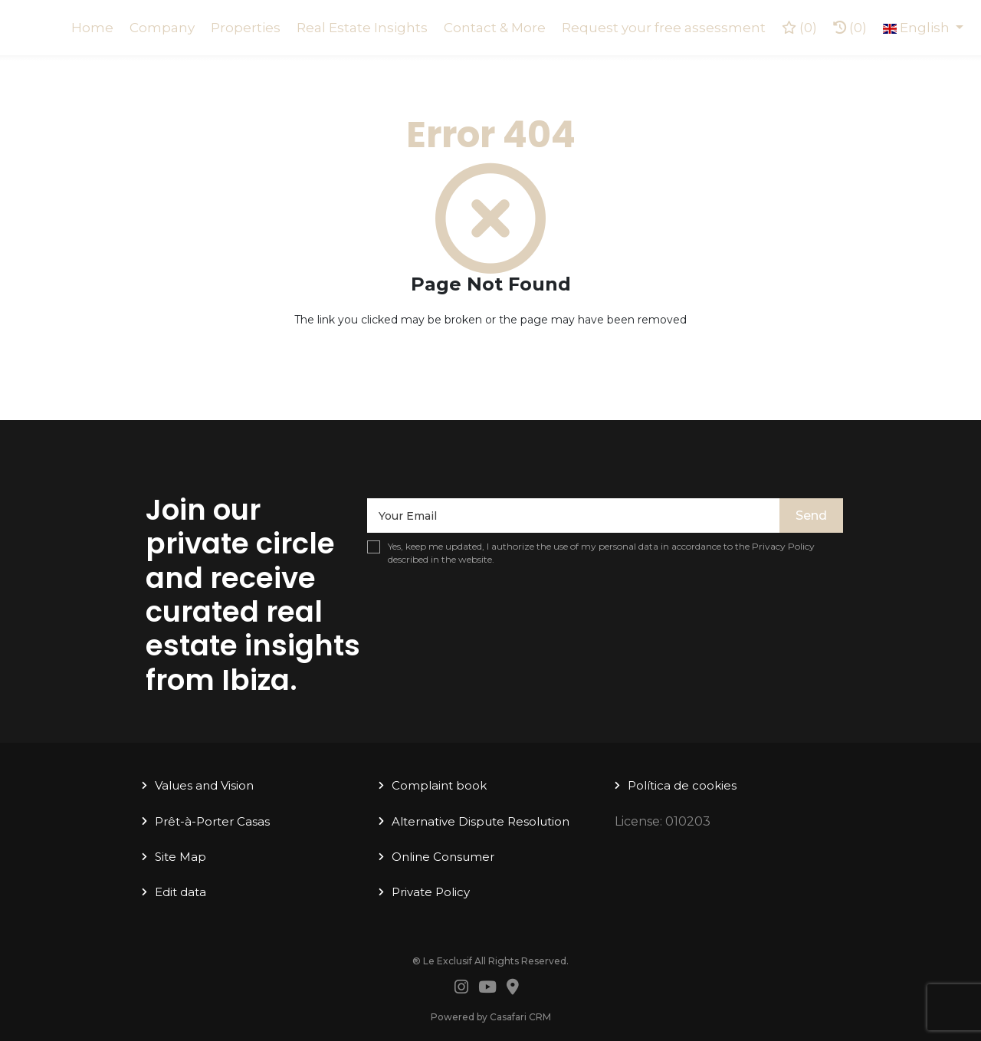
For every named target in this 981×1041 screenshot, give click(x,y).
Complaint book (439, 785)
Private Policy (431, 892)
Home (92, 27)
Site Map (180, 856)
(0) (850, 27)
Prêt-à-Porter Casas (212, 821)
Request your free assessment (664, 27)
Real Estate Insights (362, 27)
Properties (246, 27)
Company (162, 27)
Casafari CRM (520, 1017)
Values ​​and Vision (204, 785)
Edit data (180, 892)
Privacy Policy (783, 546)
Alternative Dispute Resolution (480, 821)
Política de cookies (682, 785)
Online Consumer (443, 856)
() (799, 27)
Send (811, 515)
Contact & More (495, 27)
